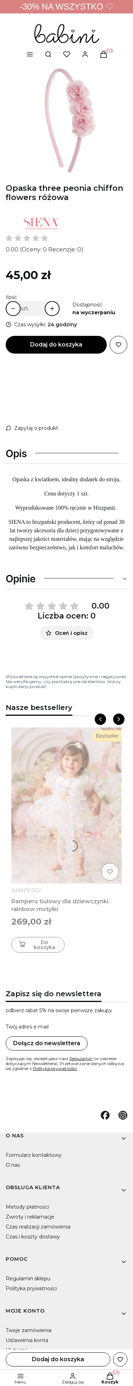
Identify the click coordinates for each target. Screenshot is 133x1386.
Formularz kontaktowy (34, 1155)
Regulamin (81, 1058)
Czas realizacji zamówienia (38, 1227)
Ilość (11, 297)
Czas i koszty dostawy (33, 1236)
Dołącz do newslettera (46, 1043)
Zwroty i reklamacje (30, 1217)
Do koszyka (36, 944)
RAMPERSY (26, 890)
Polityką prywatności (55, 1068)
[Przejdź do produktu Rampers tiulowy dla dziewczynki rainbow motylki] (66, 805)
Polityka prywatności (31, 1288)
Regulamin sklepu (28, 1278)
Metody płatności (27, 1207)
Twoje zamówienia (28, 1330)
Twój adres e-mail (27, 1026)
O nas (13, 1165)
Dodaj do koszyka (56, 344)
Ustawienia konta (27, 1340)
